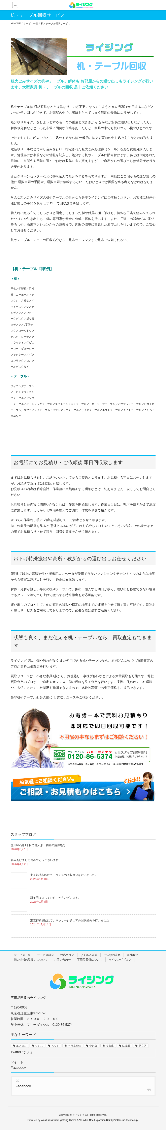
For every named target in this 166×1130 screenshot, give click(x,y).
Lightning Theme (67, 1120)
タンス (39, 1045)
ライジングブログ (120, 959)
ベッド (55, 1045)
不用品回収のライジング (28, 997)
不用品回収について (89, 959)
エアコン (21, 1045)
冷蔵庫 (110, 1045)
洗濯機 (126, 1045)
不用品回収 (74, 1045)
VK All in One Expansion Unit (94, 1120)
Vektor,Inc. (120, 1120)
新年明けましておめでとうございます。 (55, 897)
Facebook (19, 1068)
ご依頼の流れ (112, 955)
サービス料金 (45, 955)
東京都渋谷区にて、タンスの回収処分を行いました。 (64, 875)
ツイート (17, 1062)
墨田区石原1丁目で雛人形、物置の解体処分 (38, 845)
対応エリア (67, 955)
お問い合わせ (62, 959)
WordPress (47, 1120)
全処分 (93, 1045)
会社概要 (132, 955)
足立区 (142, 1045)
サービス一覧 (22, 955)
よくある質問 (88, 955)
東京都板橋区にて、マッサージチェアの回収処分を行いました (69, 920)
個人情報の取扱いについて (31, 959)
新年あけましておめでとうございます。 (36, 860)
